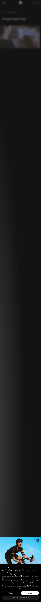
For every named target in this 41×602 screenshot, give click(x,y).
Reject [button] (11, 593)
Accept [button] (30, 593)
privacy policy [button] (15, 570)
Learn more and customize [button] (20, 598)
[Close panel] (37, 540)
